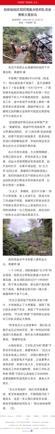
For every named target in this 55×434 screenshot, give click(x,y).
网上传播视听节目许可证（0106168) (10, 428)
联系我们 (19, 416)
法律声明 (45, 416)
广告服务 (27, 416)
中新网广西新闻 (24, 2)
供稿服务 (36, 416)
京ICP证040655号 (26, 428)
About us (10, 416)
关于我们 (3, 416)
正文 (35, 2)
